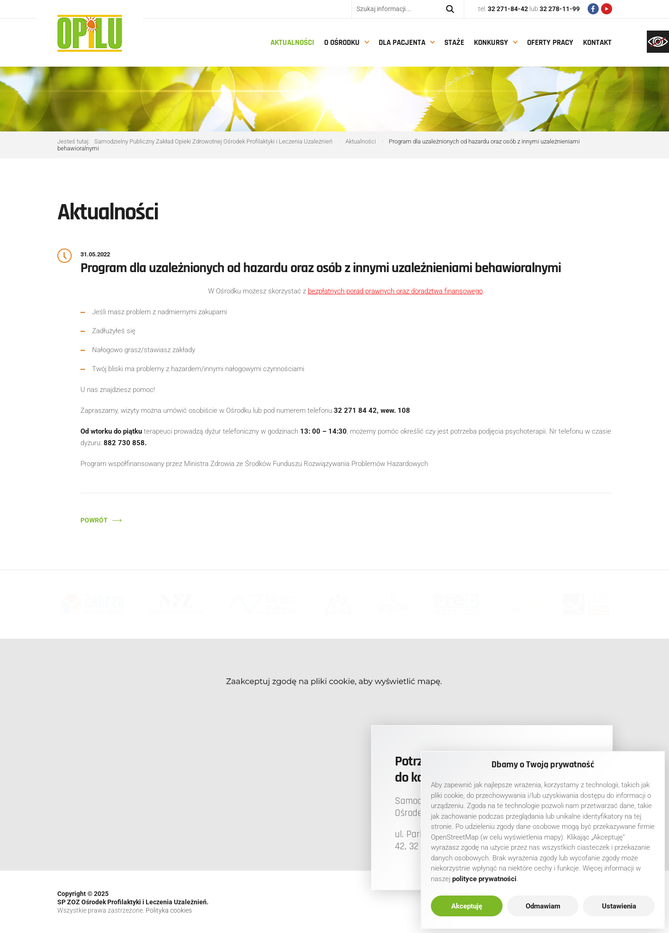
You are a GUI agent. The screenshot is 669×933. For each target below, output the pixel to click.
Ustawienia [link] (619, 906)
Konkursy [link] (491, 42)
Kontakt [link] (597, 42)
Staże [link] (454, 42)
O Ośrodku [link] (342, 42)
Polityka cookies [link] (169, 910)
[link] (658, 42)
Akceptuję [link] (466, 906)
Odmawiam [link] (543, 906)
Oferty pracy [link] (550, 42)
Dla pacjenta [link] (402, 42)
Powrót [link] (94, 520)
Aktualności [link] (292, 42)
